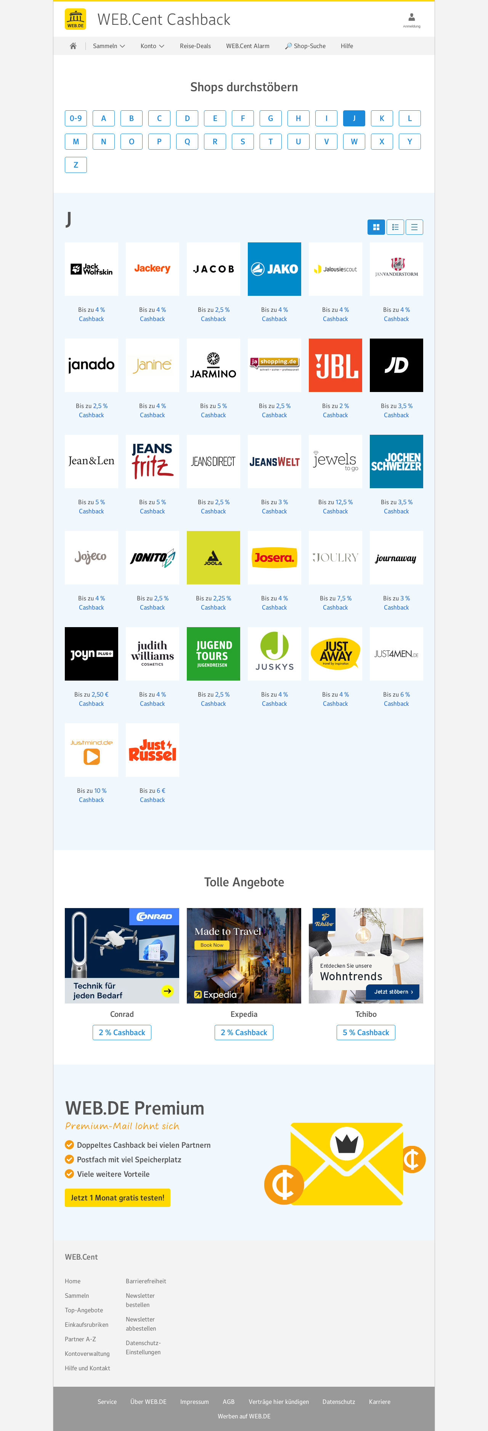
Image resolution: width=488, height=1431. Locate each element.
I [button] (326, 118)
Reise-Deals (195, 46)
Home (72, 1281)
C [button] (159, 118)
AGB (229, 1401)
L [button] (410, 118)
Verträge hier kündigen (279, 1401)
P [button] (159, 142)
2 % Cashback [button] (122, 1032)
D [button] (187, 118)
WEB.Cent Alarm (248, 46)
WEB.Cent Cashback (75, 19)
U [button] (298, 142)
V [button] (326, 142)
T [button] (270, 142)
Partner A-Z (80, 1339)
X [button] (382, 142)
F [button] (243, 118)
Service (107, 1401)
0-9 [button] (76, 118)
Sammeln (77, 1295)
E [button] (215, 118)
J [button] (354, 118)
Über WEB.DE (148, 1401)
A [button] (103, 118)
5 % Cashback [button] (366, 1032)
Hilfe (347, 46)
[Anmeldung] (412, 17)
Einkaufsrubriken (86, 1324)
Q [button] (187, 142)
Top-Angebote (84, 1310)
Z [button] (76, 165)
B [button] (131, 118)
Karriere (379, 1401)
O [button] (132, 142)
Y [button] (410, 142)
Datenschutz (339, 1401)
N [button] (103, 142)
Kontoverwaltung (87, 1353)
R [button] (215, 142)
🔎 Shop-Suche (305, 46)
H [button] (298, 118)
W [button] (354, 142)
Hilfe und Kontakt (87, 1368)
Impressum (194, 1401)
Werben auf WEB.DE (244, 1416)
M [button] (76, 142)
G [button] (270, 118)
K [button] (382, 118)
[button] (376, 227)
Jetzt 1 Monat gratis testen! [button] (117, 1198)
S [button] (243, 142)
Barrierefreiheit (146, 1281)
